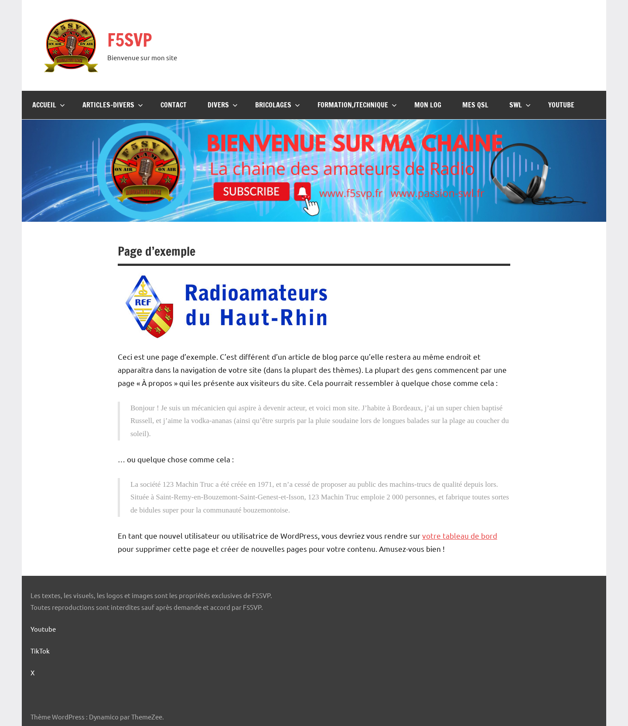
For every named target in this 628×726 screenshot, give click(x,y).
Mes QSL (475, 105)
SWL (520, 105)
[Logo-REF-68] (227, 336)
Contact (173, 105)
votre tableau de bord (459, 535)
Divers (223, 105)
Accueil (48, 105)
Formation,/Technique (357, 105)
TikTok (40, 651)
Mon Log (427, 105)
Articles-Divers (112, 105)
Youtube (561, 105)
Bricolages (277, 105)
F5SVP (129, 39)
